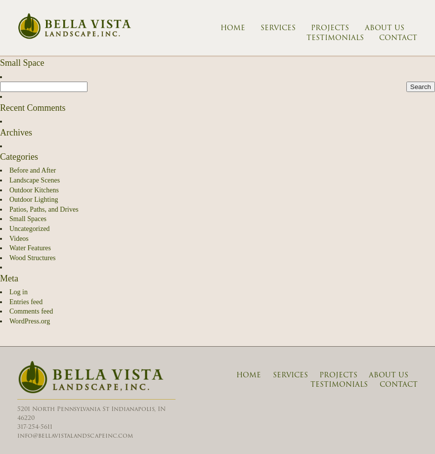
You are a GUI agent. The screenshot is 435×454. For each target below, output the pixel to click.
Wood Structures (32, 258)
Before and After (32, 170)
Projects (330, 28)
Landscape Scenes (34, 180)
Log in (18, 292)
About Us (384, 28)
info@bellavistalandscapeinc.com (75, 435)
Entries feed (26, 302)
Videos (19, 238)
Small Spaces (27, 219)
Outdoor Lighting (33, 199)
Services (278, 28)
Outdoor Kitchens (34, 190)
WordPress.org (29, 321)
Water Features (30, 248)
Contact (398, 38)
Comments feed (31, 311)
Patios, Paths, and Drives (44, 209)
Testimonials (335, 38)
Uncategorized (29, 228)
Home (232, 28)
